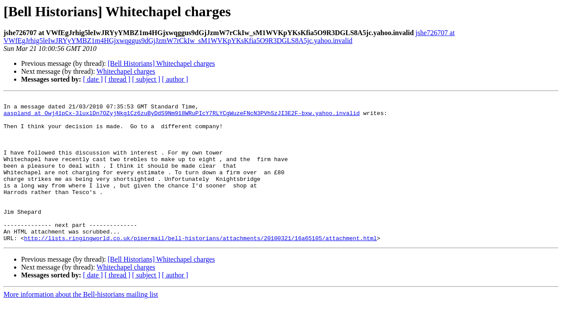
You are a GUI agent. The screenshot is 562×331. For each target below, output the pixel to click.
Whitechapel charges (126, 71)
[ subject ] (146, 79)
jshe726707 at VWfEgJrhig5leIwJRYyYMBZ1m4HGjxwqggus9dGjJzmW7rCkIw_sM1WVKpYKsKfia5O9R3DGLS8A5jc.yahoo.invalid (229, 36)
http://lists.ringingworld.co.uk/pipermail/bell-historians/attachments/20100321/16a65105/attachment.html (200, 267)
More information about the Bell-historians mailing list (81, 323)
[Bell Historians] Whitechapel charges (161, 63)
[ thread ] (117, 79)
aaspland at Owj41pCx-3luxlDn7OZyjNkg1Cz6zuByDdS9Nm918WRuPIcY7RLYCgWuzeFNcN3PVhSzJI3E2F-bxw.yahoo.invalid (182, 117)
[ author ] (175, 79)
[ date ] (93, 79)
